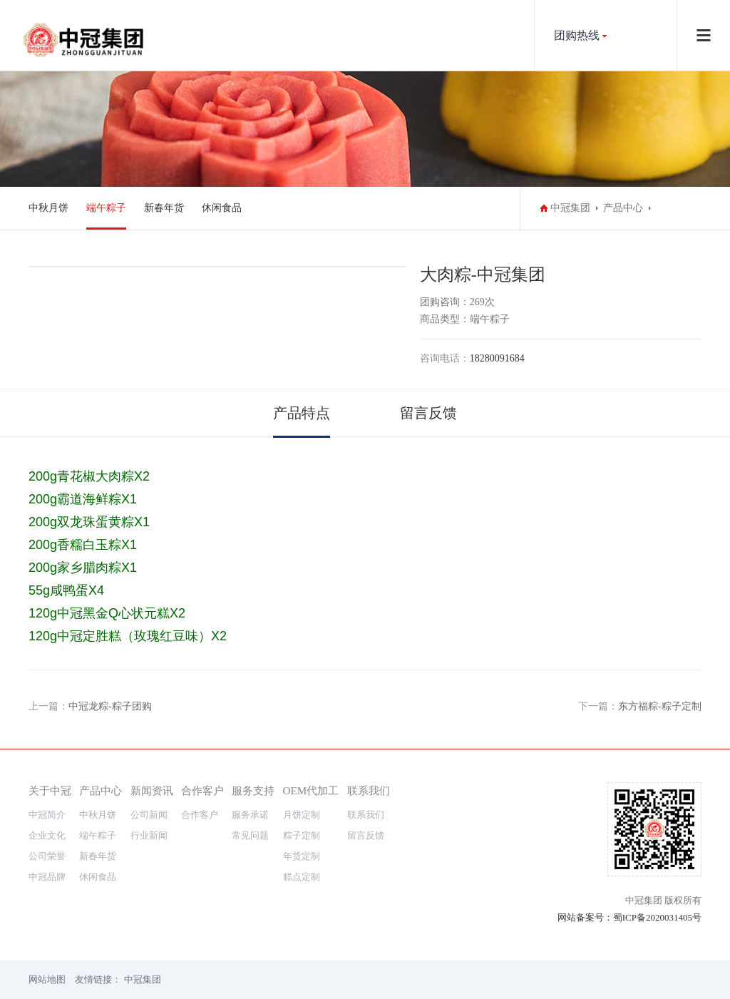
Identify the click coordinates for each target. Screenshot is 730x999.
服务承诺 (250, 814)
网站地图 (47, 979)
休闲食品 (222, 208)
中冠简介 (47, 814)
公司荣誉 (47, 856)
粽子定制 (301, 835)
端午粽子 (106, 208)
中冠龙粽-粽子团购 (110, 706)
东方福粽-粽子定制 (659, 706)
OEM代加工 (311, 790)
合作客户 (202, 790)
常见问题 (250, 835)
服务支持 (253, 790)
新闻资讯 (151, 790)
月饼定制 (301, 814)
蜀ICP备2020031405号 (657, 917)
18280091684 (497, 358)
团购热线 (577, 35)
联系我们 (368, 790)
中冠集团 (570, 208)
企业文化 (47, 835)
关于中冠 (50, 790)
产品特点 (301, 413)
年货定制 (301, 856)
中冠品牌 (47, 876)
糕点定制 (301, 876)
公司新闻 (149, 814)
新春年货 (164, 208)
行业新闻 (149, 835)
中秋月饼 (48, 208)
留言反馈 (428, 413)
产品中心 (623, 208)
